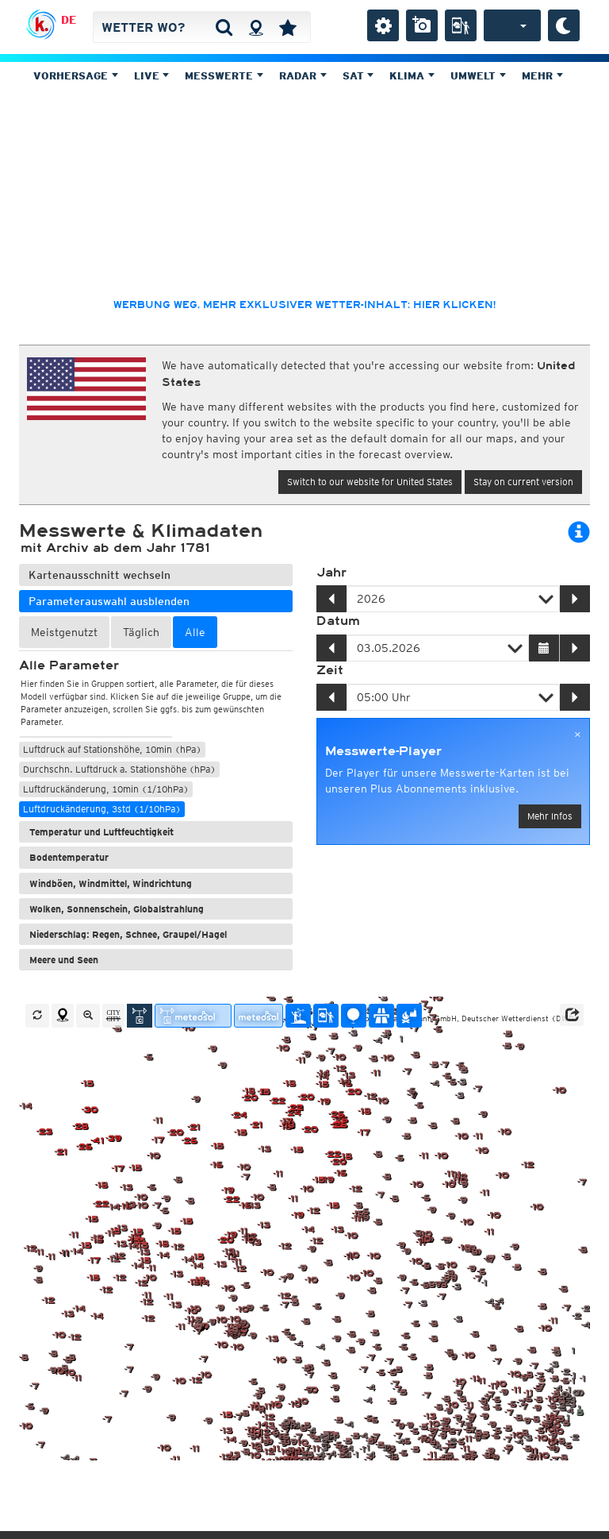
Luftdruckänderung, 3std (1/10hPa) (102, 809)
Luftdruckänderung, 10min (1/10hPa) (106, 789)
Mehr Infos (550, 816)
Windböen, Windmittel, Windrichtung (110, 883)
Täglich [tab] (141, 632)
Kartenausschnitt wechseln (99, 575)
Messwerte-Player (383, 751)
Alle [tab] (195, 632)
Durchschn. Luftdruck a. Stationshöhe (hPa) (119, 769)
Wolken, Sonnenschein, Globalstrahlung (116, 909)
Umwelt (478, 76)
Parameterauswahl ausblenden (109, 601)
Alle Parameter (69, 665)
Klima (412, 76)
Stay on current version (523, 482)
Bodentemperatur (69, 857)
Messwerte (224, 76)
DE (68, 20)
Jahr (331, 572)
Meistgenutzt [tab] (64, 632)
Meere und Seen (63, 960)
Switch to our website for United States (370, 482)
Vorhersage (75, 76)
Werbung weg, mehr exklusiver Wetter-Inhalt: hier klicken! (304, 304)
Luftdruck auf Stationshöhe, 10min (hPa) (112, 749)
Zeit (329, 670)
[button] (572, 1015)
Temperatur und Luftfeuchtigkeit (101, 832)
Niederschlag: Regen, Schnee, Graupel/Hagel (128, 934)
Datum (338, 621)
